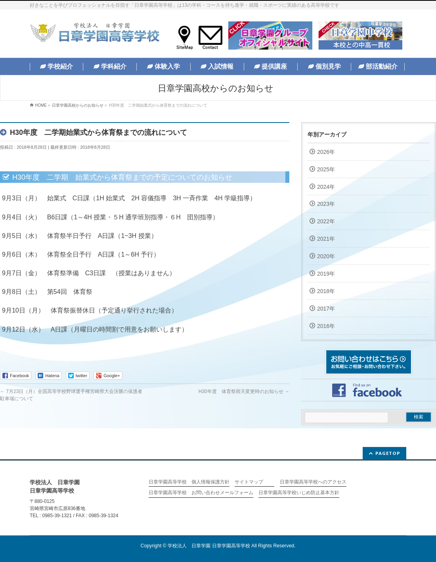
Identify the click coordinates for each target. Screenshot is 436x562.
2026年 (326, 152)
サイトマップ (249, 482)
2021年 (326, 239)
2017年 (326, 308)
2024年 (326, 187)
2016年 (326, 326)
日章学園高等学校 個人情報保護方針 (189, 482)
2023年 (326, 204)
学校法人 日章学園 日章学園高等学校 (209, 546)
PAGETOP (387, 453)
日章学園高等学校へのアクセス (313, 482)
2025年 (326, 169)
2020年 (326, 256)
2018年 (326, 291)
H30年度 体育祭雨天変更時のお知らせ (244, 391)
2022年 (326, 221)
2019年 (326, 273)
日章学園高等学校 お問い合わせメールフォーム (201, 492)
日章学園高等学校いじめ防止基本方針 (298, 492)
